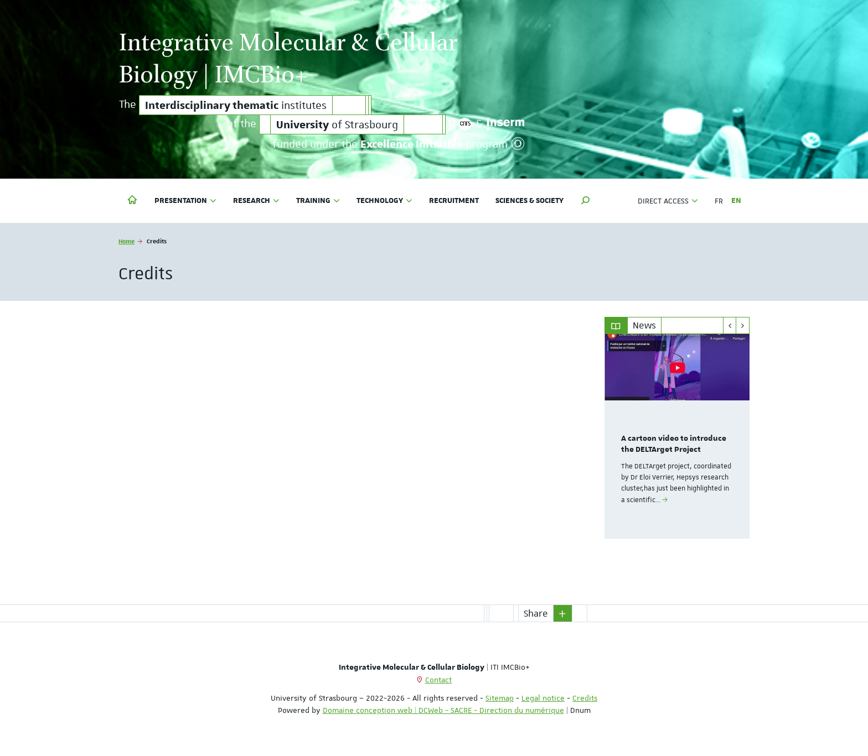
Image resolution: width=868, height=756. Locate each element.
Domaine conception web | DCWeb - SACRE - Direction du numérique (443, 710)
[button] (586, 201)
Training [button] (318, 201)
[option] (677, 436)
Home (126, 241)
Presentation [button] (185, 201)
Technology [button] (384, 201)
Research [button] (256, 201)
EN (736, 201)
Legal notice (543, 698)
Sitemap (499, 698)
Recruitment (454, 201)
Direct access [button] (668, 201)
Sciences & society (529, 201)
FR (719, 201)
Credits (584, 698)
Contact (438, 680)
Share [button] (536, 613)
